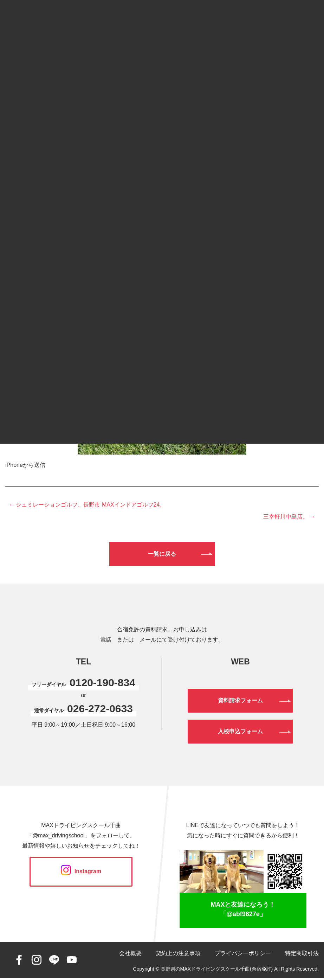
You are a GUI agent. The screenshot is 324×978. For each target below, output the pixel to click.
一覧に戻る (162, 554)
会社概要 (130, 953)
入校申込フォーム (240, 731)
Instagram (81, 871)
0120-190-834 (102, 682)
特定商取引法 (302, 953)
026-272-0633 (100, 708)
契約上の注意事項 (178, 953)
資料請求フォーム (240, 700)
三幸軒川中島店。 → (289, 517)
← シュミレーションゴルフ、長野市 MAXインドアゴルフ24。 (87, 505)
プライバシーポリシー (243, 953)
